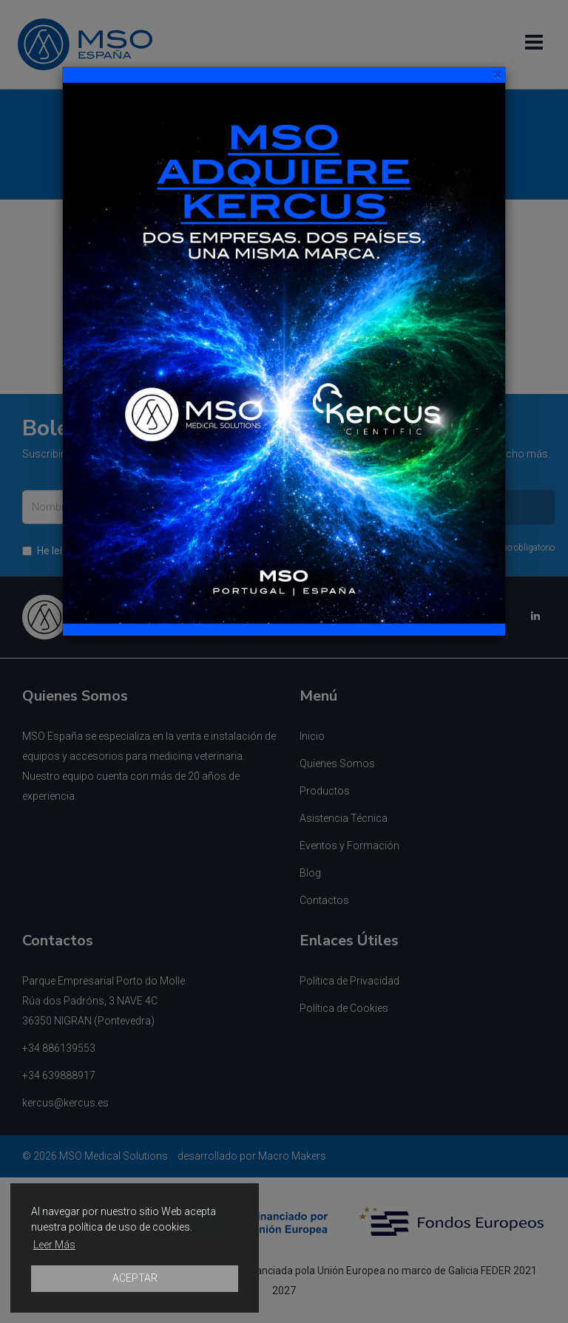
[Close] (497, 75)
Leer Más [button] (54, 1245)
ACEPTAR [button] (135, 1278)
